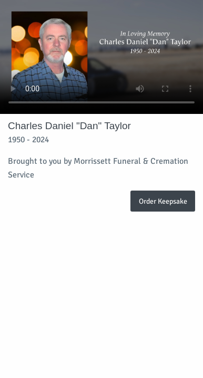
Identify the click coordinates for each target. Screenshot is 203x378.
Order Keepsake (163, 201)
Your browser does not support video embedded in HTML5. (101, 57)
